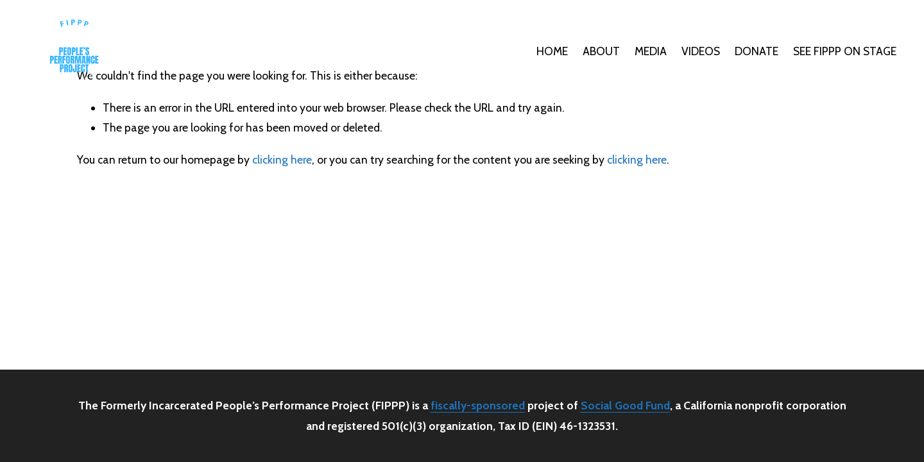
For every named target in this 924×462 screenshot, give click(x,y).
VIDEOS (700, 51)
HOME (552, 51)
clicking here (282, 159)
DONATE (756, 51)
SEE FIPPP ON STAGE (844, 51)
